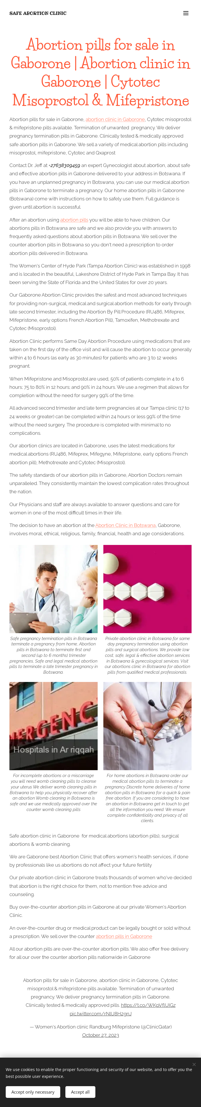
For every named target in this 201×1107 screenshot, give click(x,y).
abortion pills (74, 220)
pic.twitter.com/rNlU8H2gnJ (101, 1014)
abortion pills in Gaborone (124, 936)
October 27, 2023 (100, 1035)
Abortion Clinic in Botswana (125, 525)
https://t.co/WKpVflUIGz (148, 1005)
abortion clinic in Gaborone (115, 119)
